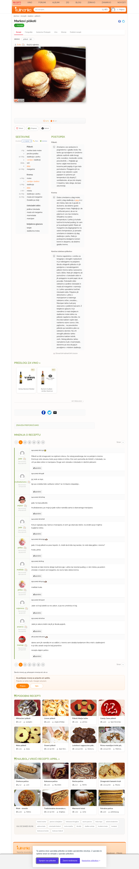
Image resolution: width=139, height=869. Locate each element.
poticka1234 (115, 812)
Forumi (42, 2)
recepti (23, 16)
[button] (118, 9)
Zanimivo (106, 2)
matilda (20, 570)
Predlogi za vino (26, 362)
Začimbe (44, 141)
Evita (19, 45)
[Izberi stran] (123, 442)
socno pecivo (87, 822)
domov (16, 16)
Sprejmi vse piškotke (47, 861)
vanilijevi (30, 160)
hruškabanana (20, 482)
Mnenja (63, 32)
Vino (29, 2)
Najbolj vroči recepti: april (36, 758)
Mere (36, 141)
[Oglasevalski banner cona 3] (106, 70)
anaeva (20, 627)
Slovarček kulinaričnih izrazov (67, 353)
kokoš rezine (41, 822)
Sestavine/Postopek (43, 32)
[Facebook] (119, 21)
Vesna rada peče (93, 749)
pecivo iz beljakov (56, 822)
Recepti (17, 2)
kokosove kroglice (72, 822)
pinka (20, 548)
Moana (117, 785)
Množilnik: (18, 141)
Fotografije (29, 32)
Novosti (122, 2)
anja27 (20, 505)
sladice (30, 16)
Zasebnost (111, 853)
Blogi (78, 2)
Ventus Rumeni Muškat (26, 389)
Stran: (121, 442)
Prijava (22, 686)
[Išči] (105, 9)
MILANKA (58, 785)
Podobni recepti (75, 32)
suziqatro (29, 722)
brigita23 (62, 812)
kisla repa (99, 822)
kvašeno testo (103, 826)
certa (84, 812)
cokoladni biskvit (55, 826)
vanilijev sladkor (33, 181)
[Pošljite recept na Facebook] (43, 412)
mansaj (20, 645)
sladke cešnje (89, 826)
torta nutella (68, 826)
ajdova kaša (41, 826)
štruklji (79, 826)
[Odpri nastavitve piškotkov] (91, 860)
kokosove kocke (43, 831)
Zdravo (91, 2)
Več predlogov (76, 401)
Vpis (36, 686)
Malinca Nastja (120, 749)
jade (20, 459)
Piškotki (119, 853)
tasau (28, 749)
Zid (67, 2)
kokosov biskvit (57, 831)
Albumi (56, 2)
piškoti (37, 16)
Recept (18, 32)
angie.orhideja (59, 722)
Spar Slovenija (116, 722)
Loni (27, 785)
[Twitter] (123, 21)
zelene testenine (112, 822)
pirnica (84, 722)
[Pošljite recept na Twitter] (49, 412)
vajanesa (20, 608)
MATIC (84, 785)
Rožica (28, 812)
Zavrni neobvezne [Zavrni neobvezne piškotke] (70, 861)
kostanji (114, 826)
